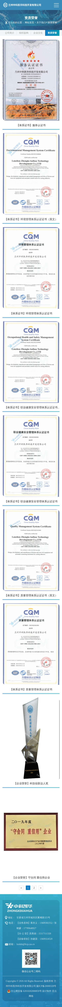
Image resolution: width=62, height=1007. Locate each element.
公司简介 (9, 33)
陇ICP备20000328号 (46, 986)
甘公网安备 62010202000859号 (26, 991)
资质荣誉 (52, 22)
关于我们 (41, 22)
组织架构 (23, 33)
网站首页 (29, 22)
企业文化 (38, 33)
